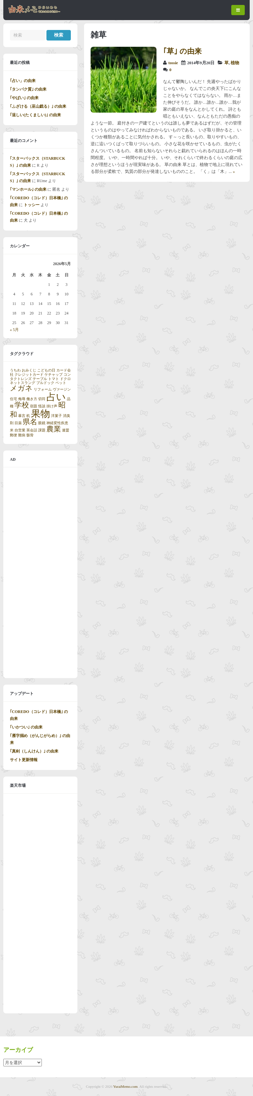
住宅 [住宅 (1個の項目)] (13, 399)
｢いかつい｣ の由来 (26, 727)
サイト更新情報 (24, 759)
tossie (173, 63)
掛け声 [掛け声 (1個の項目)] (51, 406)
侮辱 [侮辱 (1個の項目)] (21, 399)
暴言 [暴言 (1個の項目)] (21, 416)
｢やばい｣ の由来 (24, 98)
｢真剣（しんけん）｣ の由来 (34, 751)
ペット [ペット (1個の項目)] (60, 383)
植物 (235, 63)
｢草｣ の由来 (182, 51)
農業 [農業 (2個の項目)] (53, 429)
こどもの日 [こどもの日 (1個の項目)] (46, 370)
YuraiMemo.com (125, 1086)
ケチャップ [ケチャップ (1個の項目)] (53, 374)
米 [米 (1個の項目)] (12, 430)
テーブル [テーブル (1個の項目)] (40, 379)
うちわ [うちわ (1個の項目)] (15, 370)
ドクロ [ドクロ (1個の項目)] (65, 379)
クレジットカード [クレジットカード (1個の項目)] (28, 374)
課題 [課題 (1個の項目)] (41, 430)
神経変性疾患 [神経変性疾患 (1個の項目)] (57, 423)
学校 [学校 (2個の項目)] (21, 405)
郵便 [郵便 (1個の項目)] (13, 435)
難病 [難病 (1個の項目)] (21, 435)
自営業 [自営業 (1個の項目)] (19, 430)
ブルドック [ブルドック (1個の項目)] (45, 383)
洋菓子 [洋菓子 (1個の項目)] (56, 416)
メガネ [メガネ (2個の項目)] (21, 388)
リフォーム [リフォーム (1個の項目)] (43, 389)
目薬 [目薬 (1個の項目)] (18, 423)
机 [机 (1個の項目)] (28, 416)
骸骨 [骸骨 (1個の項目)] (30, 435)
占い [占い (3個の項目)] (56, 397)
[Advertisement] (40, 572)
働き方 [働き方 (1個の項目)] (31, 399)
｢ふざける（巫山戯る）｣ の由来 (38, 106)
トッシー (32, 205)
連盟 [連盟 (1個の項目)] (65, 430)
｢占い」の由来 (23, 80)
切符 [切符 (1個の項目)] (41, 399)
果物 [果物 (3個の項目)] (40, 413)
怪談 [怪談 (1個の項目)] (41, 406)
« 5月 (14, 329)
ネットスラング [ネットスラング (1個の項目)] (22, 383)
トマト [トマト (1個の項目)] (53, 379)
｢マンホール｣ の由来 (28, 189)
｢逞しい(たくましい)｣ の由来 (35, 115)
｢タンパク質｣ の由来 (28, 89)
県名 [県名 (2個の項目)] (30, 422)
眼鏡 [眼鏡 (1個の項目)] (41, 423)
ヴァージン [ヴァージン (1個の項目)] (62, 389)
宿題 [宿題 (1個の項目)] (33, 406)
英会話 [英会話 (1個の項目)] (31, 430)
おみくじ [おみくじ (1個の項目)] (29, 370)
